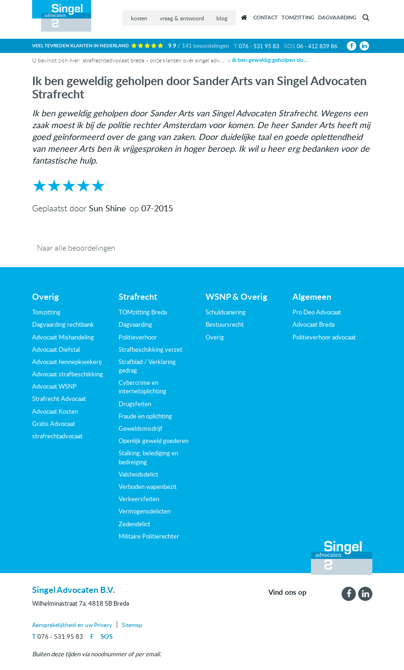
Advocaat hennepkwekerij (67, 361)
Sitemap (132, 624)
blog (221, 18)
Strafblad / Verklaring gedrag (147, 365)
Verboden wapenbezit (148, 486)
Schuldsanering (226, 312)
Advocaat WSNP (54, 386)
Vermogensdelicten (145, 511)
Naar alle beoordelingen (76, 247)
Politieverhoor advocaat (324, 337)
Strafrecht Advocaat (59, 398)
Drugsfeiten (135, 404)
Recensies (244, 17)
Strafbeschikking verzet (150, 349)
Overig (215, 337)
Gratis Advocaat (53, 423)
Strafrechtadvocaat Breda (114, 60)
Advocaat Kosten (55, 411)
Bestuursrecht (225, 324)
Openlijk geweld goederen (154, 440)
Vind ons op (287, 592)
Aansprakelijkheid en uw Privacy (72, 624)
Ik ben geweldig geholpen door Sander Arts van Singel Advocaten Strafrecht (270, 60)
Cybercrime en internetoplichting (142, 386)
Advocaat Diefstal (56, 349)
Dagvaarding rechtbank (63, 324)
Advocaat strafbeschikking (67, 374)
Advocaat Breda (313, 324)
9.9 (198, 46)
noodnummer (109, 654)
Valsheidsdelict (138, 474)
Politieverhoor (138, 337)
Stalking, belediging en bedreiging (148, 457)
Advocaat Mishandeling (63, 337)
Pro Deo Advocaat (316, 312)
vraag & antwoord (182, 18)
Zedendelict (134, 524)
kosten (139, 18)
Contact (265, 17)
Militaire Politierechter (149, 536)
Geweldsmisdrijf (141, 428)
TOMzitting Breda (143, 312)
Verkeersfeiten (139, 499)
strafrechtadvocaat (57, 436)
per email (147, 654)
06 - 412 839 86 (317, 46)
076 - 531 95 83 (259, 46)
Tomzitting (298, 17)
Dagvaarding (337, 17)
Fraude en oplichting (145, 416)
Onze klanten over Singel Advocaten (187, 60)
